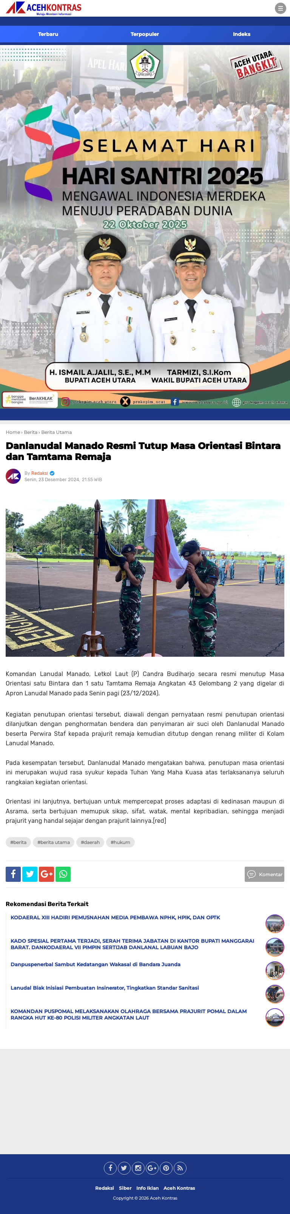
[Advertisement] (145, 1100)
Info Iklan (147, 1188)
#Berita (18, 842)
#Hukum (120, 842)
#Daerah (90, 842)
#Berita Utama (53, 842)
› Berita (29, 432)
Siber (125, 1188)
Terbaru (48, 34)
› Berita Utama (55, 432)
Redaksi (104, 1188)
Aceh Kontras (179, 1188)
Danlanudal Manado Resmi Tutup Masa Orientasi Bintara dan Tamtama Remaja (143, 451)
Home (13, 432)
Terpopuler (145, 34)
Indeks (241, 34)
